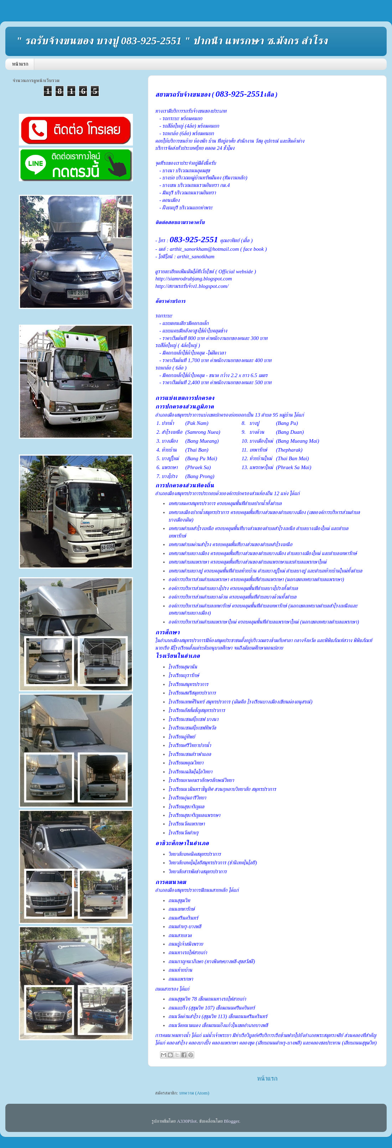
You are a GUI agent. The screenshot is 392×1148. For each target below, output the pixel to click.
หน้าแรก (20, 64)
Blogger (231, 1121)
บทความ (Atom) (194, 1093)
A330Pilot (187, 1121)
